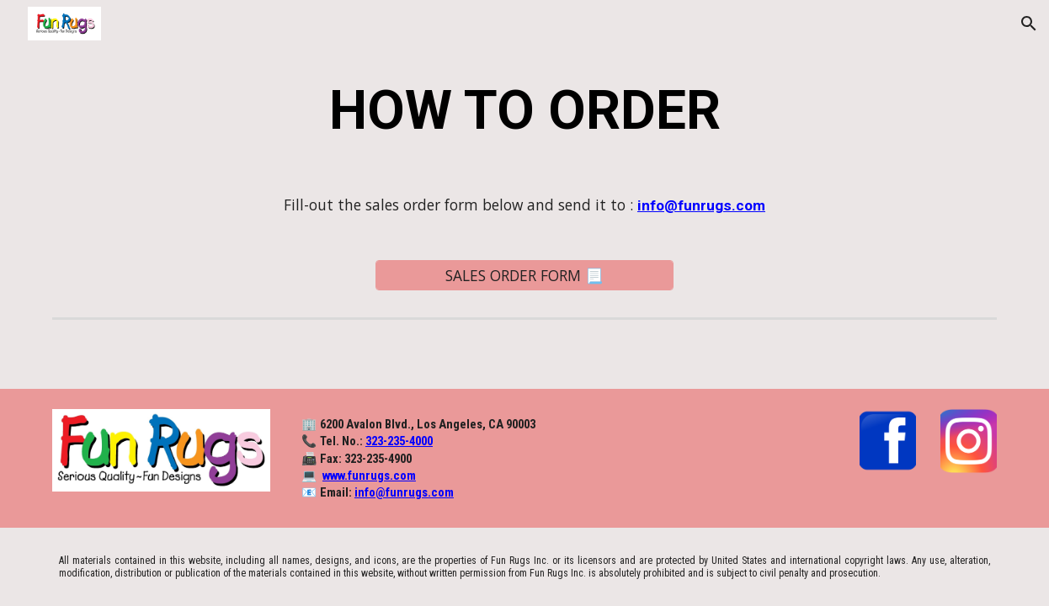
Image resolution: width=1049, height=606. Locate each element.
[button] (1029, 23)
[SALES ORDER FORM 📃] (525, 275)
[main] (524, 111)
